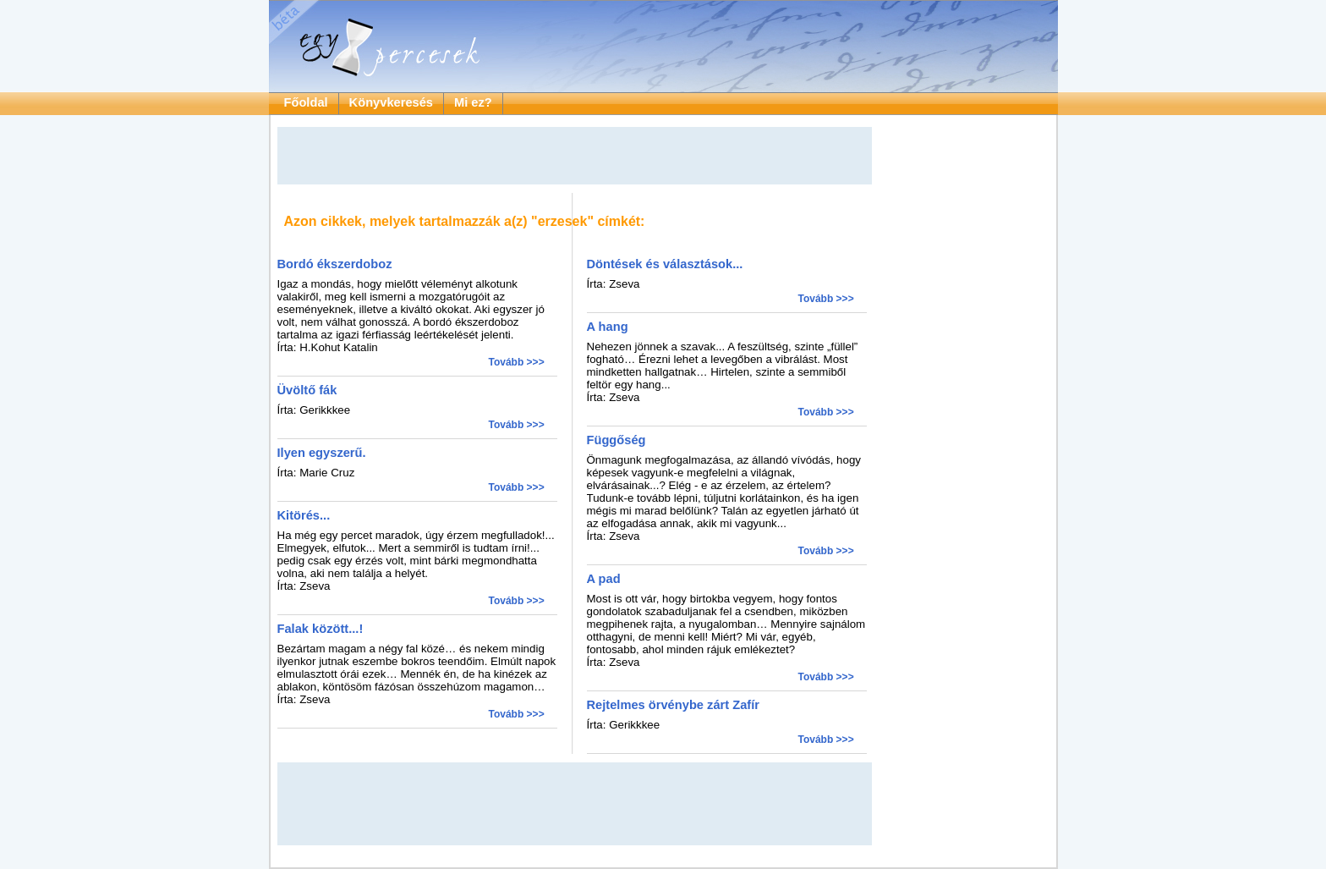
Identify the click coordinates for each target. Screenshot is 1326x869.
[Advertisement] (574, 155)
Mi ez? (473, 102)
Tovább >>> (517, 362)
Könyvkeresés (391, 102)
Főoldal (306, 102)
